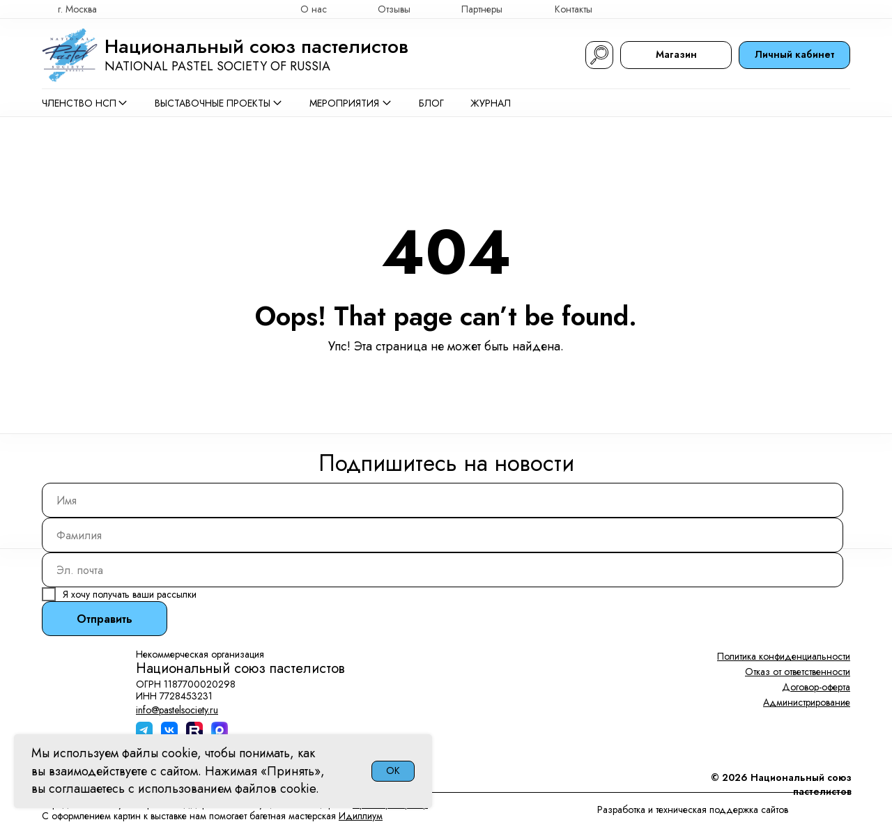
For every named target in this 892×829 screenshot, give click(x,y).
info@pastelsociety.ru (177, 710)
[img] (844, 9)
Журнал (490, 103)
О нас (313, 9)
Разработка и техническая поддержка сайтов (692, 809)
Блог (431, 103)
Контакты (573, 9)
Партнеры (481, 9)
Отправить (104, 619)
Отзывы (394, 9)
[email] (442, 569)
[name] (442, 500)
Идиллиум (361, 816)
